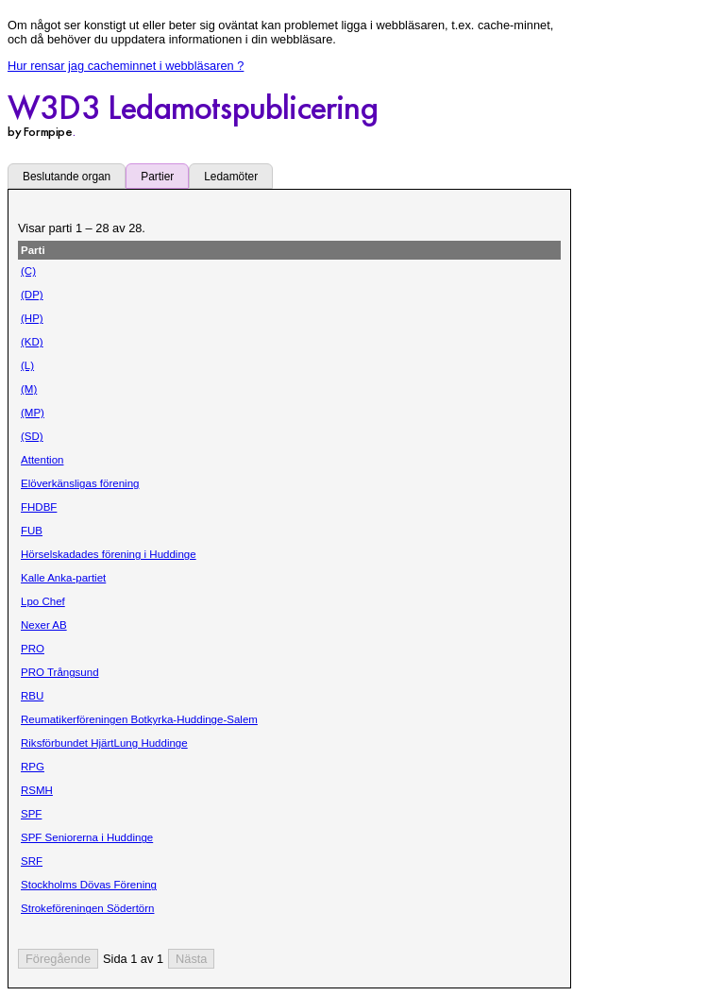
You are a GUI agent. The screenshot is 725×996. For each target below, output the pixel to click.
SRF (31, 861)
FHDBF (39, 507)
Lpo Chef (43, 601)
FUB (31, 530)
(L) (27, 365)
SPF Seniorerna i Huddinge (87, 837)
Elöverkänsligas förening (80, 483)
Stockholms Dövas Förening (89, 884)
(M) (29, 389)
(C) (28, 271)
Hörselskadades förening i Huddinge (108, 554)
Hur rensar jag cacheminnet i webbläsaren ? (126, 66)
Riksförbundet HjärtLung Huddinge (104, 743)
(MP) (32, 412)
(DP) (32, 294)
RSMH (37, 790)
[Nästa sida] (191, 959)
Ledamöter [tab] (231, 176)
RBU (32, 695)
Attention (42, 459)
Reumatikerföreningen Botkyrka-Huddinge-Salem (139, 719)
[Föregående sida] (58, 959)
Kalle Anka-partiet (63, 577)
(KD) (32, 341)
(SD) (32, 436)
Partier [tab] (157, 176)
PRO (32, 648)
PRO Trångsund (60, 672)
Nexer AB (44, 625)
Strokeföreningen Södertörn (87, 908)
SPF (31, 813)
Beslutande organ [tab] (66, 176)
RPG (32, 766)
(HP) (32, 318)
